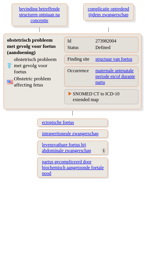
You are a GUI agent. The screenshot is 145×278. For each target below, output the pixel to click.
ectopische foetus (58, 122)
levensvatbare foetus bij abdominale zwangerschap (66, 147)
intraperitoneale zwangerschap (70, 133)
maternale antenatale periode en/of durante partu (115, 76)
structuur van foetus (114, 59)
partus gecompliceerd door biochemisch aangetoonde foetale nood (73, 167)
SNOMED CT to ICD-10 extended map (96, 96)
